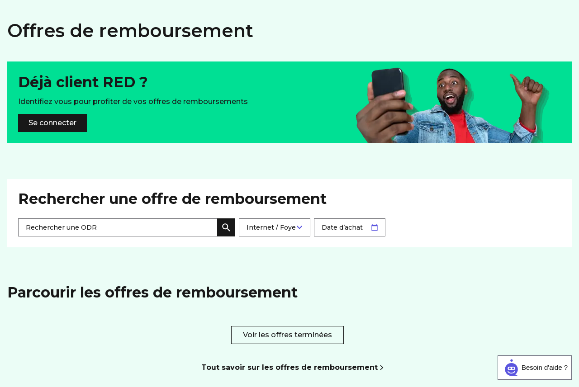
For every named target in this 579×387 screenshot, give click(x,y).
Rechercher (226, 227)
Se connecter (52, 122)
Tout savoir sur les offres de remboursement (289, 367)
